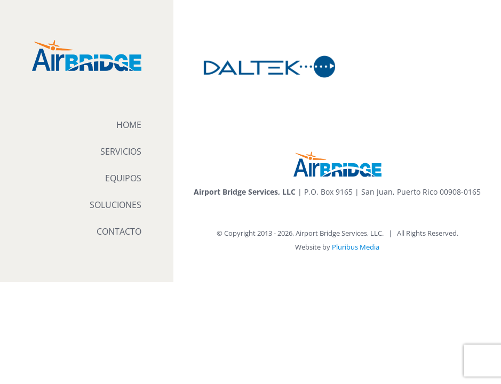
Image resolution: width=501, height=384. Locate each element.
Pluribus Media (355, 247)
